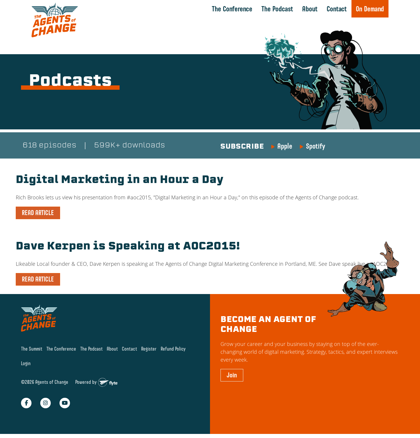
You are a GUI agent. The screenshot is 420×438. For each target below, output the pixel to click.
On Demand (370, 8)
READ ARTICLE (38, 213)
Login (26, 363)
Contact (337, 8)
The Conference (232, 8)
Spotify (315, 146)
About (310, 8)
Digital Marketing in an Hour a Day (119, 180)
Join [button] (232, 375)
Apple (284, 146)
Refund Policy (173, 348)
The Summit (31, 348)
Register (149, 348)
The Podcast (277, 8)
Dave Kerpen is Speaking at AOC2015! (128, 247)
